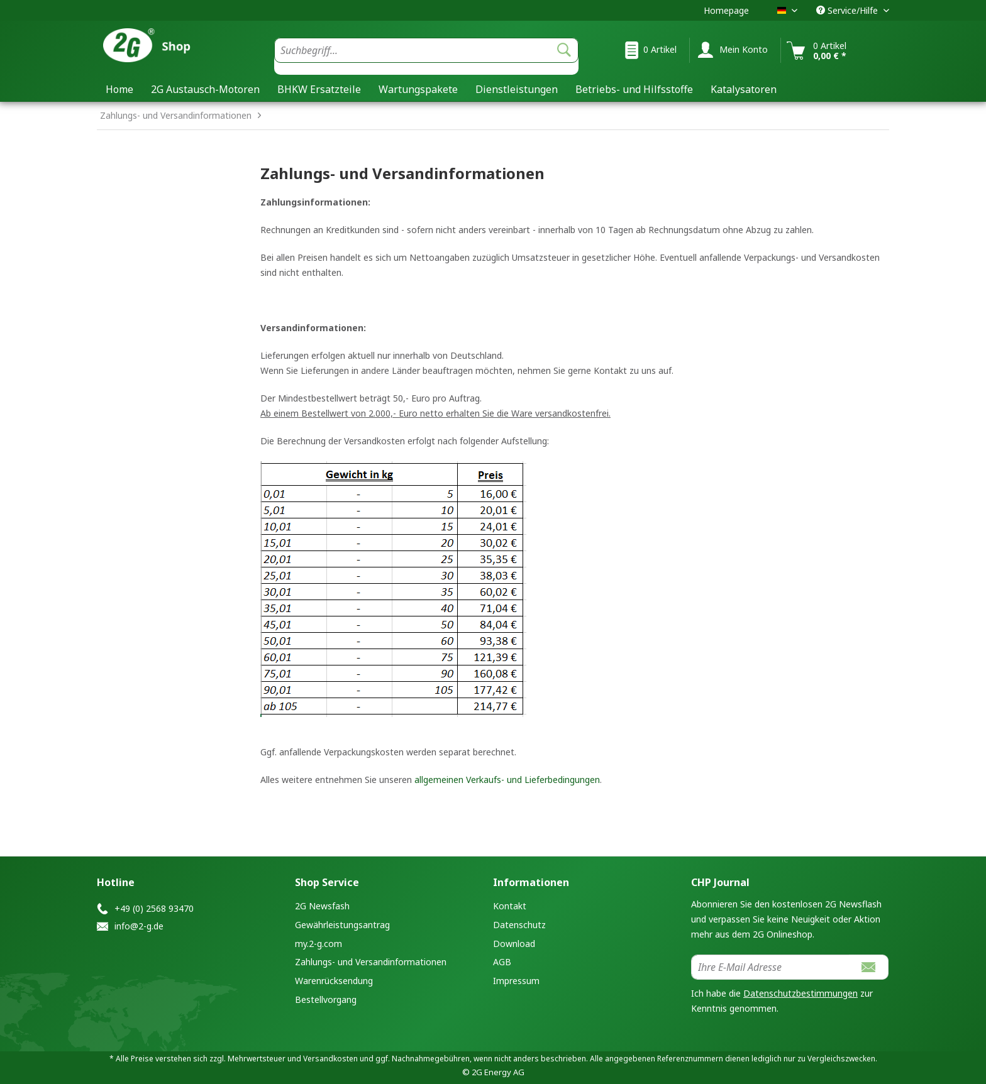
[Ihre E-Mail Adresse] (770, 967)
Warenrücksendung (334, 981)
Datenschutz (519, 925)
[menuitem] (426, 56)
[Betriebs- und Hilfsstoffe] (634, 89)
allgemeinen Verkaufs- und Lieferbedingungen (507, 780)
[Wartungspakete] (418, 89)
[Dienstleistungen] (517, 89)
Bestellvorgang (326, 999)
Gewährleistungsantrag (342, 925)
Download (514, 944)
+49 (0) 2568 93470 (154, 908)
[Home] (119, 89)
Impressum (516, 981)
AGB (502, 962)
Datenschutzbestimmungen (800, 993)
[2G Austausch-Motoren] (205, 89)
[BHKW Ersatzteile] (319, 89)
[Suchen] (564, 50)
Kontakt (509, 906)
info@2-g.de (138, 926)
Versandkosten (330, 1058)
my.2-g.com (318, 944)
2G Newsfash (322, 906)
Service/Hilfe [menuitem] (848, 10)
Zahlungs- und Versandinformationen (370, 962)
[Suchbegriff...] (426, 50)
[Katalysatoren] (743, 89)
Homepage (726, 10)
